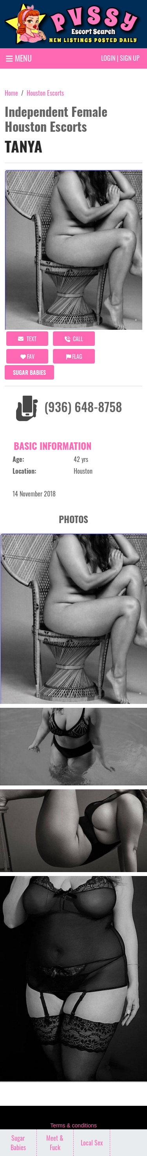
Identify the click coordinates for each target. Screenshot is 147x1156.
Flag (74, 356)
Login (108, 58)
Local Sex (92, 1142)
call (74, 338)
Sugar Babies (29, 372)
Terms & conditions (73, 1125)
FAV (27, 356)
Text (27, 338)
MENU (19, 58)
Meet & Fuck (55, 1142)
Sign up (130, 58)
